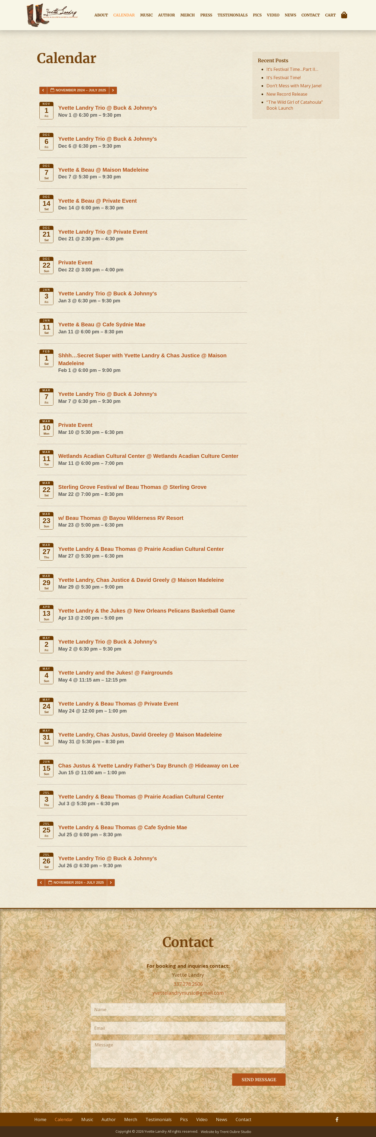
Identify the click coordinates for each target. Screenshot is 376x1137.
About (101, 15)
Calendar (124, 15)
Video (273, 15)
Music (146, 15)
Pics (257, 15)
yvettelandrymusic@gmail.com (188, 993)
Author (166, 15)
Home (40, 1119)
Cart (330, 15)
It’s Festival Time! (283, 78)
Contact (311, 15)
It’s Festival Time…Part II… (292, 69)
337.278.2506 (188, 984)
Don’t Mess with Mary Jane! (293, 86)
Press (206, 15)
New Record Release (286, 94)
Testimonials (233, 15)
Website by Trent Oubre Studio (226, 1131)
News (290, 15)
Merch (187, 15)
